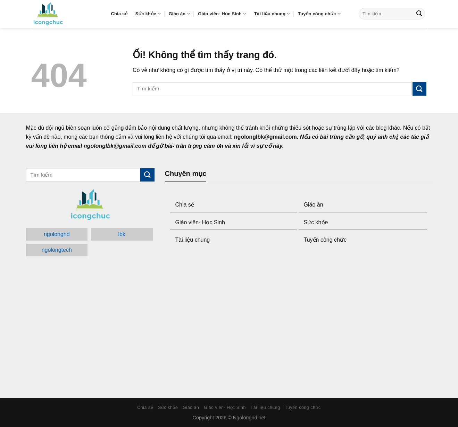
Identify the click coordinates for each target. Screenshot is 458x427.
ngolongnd (57, 234)
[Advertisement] (298, 321)
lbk (121, 234)
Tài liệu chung (272, 13)
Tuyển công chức (319, 13)
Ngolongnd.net (249, 417)
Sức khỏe (148, 13)
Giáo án (179, 13)
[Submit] (419, 14)
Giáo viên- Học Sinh (222, 13)
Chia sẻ (119, 13)
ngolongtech (57, 250)
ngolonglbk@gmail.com (265, 137)
